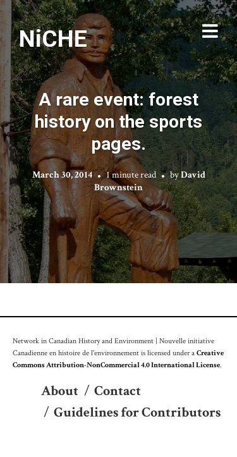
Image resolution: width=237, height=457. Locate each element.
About (59, 391)
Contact (117, 391)
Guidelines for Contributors (137, 412)
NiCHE (53, 38)
